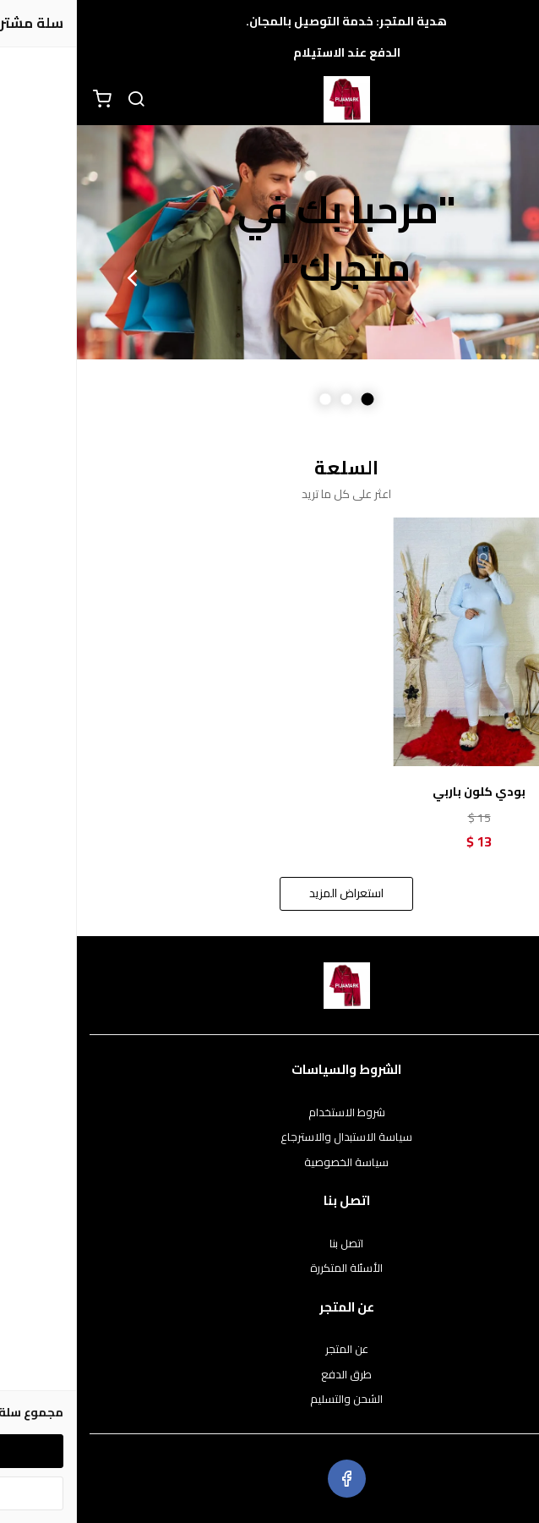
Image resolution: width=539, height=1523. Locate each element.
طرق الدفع (269, 1375)
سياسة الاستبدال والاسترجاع (269, 1137)
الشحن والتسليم (269, 1399)
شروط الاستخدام (269, 1112)
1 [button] (291, 399)
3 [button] (248, 399)
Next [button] (55, 277)
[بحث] (59, 99)
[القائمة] (513, 99)
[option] (269, 242)
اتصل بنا (269, 1243)
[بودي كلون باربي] (402, 642)
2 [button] (270, 399)
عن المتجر (269, 1349)
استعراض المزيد (269, 893)
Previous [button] (484, 277)
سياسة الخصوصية (269, 1162)
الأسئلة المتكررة (269, 1268)
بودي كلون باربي (402, 792)
